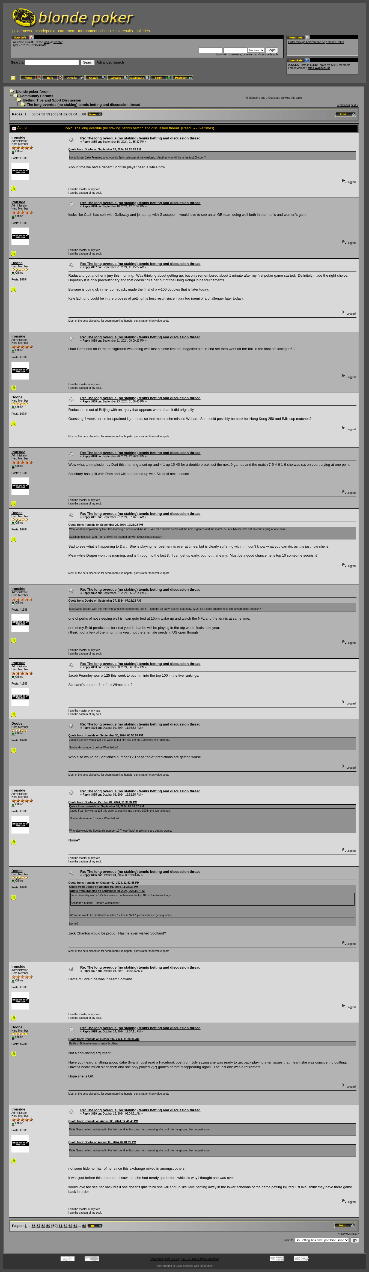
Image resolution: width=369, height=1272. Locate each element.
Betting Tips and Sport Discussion (52, 100)
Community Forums (36, 96)
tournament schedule (96, 31)
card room (66, 31)
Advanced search (110, 62)
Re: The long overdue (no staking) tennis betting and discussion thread (140, 138)
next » (354, 105)
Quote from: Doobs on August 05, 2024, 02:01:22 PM (102, 1142)
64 (75, 114)
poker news (22, 31)
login (46, 42)
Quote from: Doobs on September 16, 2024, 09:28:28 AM (105, 149)
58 (43, 114)
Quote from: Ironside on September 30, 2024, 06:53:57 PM (106, 735)
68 (84, 114)
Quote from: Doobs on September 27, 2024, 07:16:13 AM (105, 600)
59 (48, 114)
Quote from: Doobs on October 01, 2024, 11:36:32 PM (103, 802)
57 (38, 114)
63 (70, 114)
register (58, 42)
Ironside (18, 137)
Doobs (16, 263)
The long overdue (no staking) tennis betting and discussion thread (83, 105)
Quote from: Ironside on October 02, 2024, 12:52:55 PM (104, 882)
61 (61, 114)
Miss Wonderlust (319, 68)
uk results (125, 31)
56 (33, 114)
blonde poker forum (32, 91)
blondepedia (45, 31)
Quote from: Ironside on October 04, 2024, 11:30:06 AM (104, 1039)
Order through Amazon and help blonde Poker (316, 42)
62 (65, 114)
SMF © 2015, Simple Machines (200, 1259)
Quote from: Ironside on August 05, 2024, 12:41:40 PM (103, 1121)
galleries (143, 31)
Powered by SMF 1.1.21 (164, 1259)
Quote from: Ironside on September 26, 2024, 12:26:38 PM (106, 524)
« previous (343, 105)
